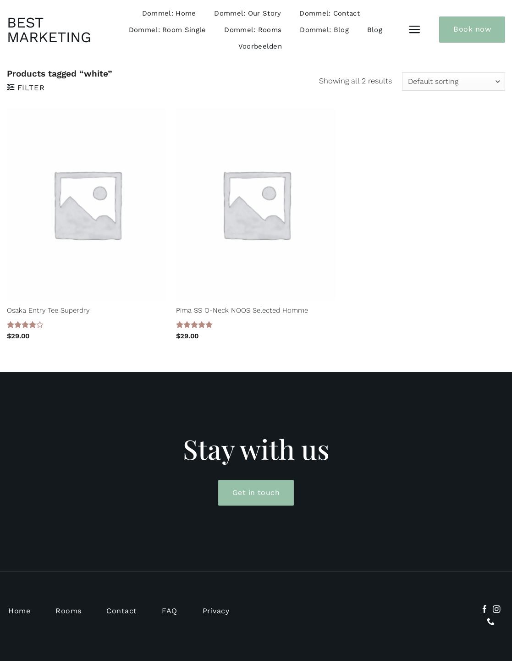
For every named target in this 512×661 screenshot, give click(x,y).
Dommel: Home (169, 13)
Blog (374, 30)
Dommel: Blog (324, 30)
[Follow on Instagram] (497, 610)
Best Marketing (48, 29)
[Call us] (491, 622)
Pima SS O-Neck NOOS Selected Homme (242, 310)
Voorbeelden (260, 46)
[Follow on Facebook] (485, 610)
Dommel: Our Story (247, 13)
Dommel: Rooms (252, 30)
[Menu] (414, 29)
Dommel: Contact (329, 13)
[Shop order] (453, 81)
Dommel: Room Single (167, 30)
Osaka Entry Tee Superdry (48, 310)
